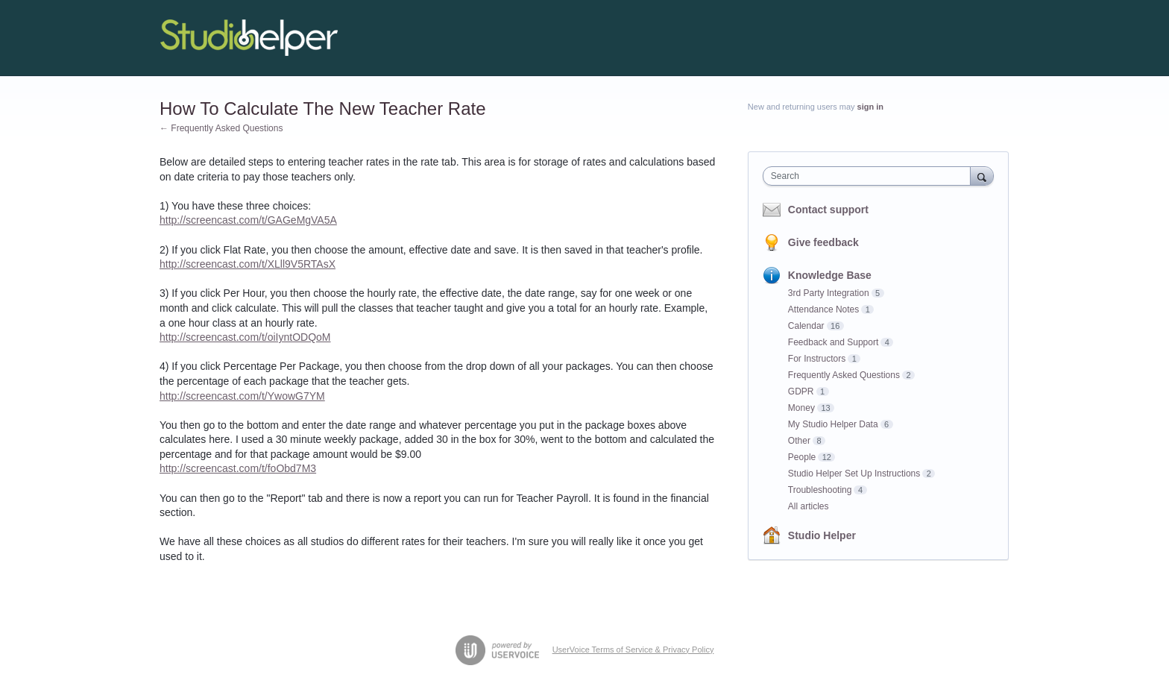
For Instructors (816, 358)
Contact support (828, 209)
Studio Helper (822, 535)
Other (799, 440)
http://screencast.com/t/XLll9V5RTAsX (247, 264)
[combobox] (870, 176)
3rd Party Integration (828, 293)
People (802, 457)
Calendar (806, 326)
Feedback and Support (833, 342)
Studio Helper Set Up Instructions (854, 473)
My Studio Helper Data (833, 424)
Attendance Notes (823, 309)
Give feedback (823, 242)
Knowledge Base (830, 275)
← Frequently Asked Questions (221, 128)
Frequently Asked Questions (844, 375)
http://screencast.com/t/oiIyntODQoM (245, 337)
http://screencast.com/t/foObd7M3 (238, 468)
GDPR (801, 391)
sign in (870, 106)
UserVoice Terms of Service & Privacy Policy (633, 649)
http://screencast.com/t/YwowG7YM (242, 396)
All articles (808, 506)
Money (801, 408)
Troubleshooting (820, 490)
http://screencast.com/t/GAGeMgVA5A (248, 220)
